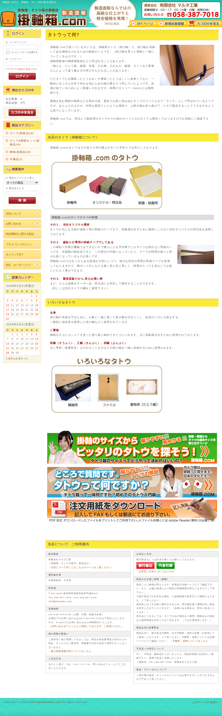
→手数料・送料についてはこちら (189, 641)
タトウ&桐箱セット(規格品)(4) (25, 142)
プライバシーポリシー (18, 244)
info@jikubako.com (60, 601)
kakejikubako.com (48, 702)
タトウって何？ (15, 254)
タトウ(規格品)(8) (22, 133)
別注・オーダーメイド (18, 264)
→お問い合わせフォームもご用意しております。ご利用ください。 (86, 626)
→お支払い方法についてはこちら (155, 571)
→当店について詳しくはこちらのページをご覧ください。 (81, 567)
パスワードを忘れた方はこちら (21, 69)
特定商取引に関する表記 (20, 233)
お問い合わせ (13, 223)
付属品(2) (16, 159)
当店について (13, 213)
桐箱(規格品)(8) (20, 151)
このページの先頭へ (205, 702)
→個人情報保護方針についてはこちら (70, 651)
